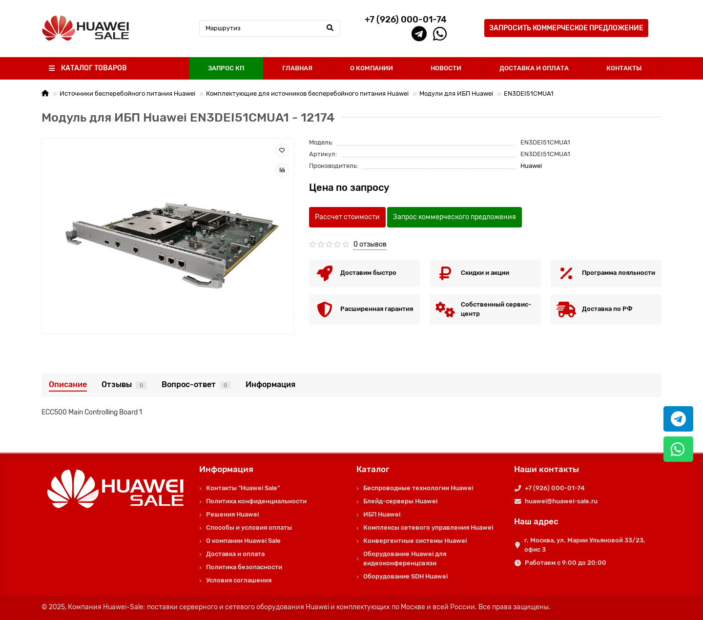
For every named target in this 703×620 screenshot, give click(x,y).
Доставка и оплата (235, 554)
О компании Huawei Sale (243, 540)
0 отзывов (370, 244)
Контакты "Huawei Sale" (243, 488)
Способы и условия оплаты (249, 527)
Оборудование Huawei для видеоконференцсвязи (404, 558)
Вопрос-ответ (196, 384)
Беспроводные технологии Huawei (418, 488)
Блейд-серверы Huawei (400, 501)
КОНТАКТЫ (624, 68)
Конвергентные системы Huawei (415, 540)
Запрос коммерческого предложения (454, 217)
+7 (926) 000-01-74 (554, 488)
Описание (68, 384)
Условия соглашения (238, 580)
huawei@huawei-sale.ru (561, 501)
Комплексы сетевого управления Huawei (428, 527)
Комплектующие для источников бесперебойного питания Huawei (307, 93)
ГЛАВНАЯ (297, 68)
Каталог (373, 469)
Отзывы (124, 384)
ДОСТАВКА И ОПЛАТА (534, 68)
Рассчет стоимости (347, 217)
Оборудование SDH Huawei (405, 576)
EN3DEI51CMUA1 (529, 93)
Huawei (531, 165)
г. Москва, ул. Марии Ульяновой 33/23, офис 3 (584, 545)
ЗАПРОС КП (226, 68)
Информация (270, 384)
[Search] (270, 28)
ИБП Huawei (381, 514)
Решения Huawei (232, 514)
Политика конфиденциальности (256, 501)
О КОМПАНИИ (371, 68)
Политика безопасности (244, 567)
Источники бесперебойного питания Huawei (127, 93)
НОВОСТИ (446, 68)
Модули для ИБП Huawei (456, 93)
